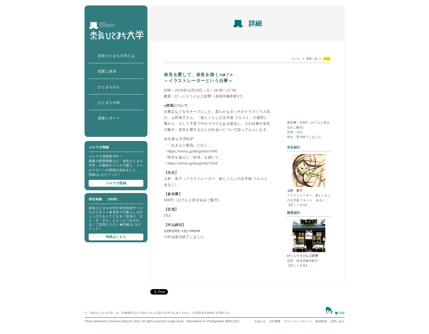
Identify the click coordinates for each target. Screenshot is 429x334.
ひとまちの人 (109, 87)
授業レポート (109, 118)
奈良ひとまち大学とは (116, 56)
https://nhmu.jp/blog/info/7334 (192, 163)
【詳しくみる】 (298, 204)
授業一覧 (312, 58)
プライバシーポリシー (298, 321)
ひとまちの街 (109, 102)
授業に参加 (107, 71)
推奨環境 (321, 321)
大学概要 (275, 321)
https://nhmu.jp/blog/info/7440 (192, 151)
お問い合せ (337, 321)
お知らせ (260, 321)
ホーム (296, 58)
